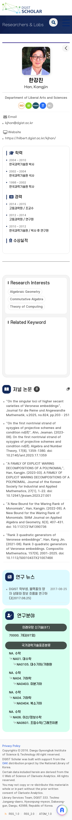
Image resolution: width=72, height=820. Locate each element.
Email (9, 117)
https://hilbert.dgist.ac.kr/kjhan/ (30, 138)
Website (11, 132)
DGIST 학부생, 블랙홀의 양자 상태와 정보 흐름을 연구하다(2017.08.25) (28, 593)
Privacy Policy (11, 746)
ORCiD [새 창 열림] (28, 105)
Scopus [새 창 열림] (35, 105)
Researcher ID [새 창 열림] (21, 105)
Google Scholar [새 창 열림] (43, 105)
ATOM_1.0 (45, 814)
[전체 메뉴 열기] (66, 22)
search (53, 22)
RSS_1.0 (14, 814)
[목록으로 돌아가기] (66, 48)
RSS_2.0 (29, 814)
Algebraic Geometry (25, 292)
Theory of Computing (26, 306)
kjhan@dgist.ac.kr (19, 123)
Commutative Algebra (26, 299)
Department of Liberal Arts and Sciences (36, 97)
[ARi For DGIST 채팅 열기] (62, 810)
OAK (5, 763)
